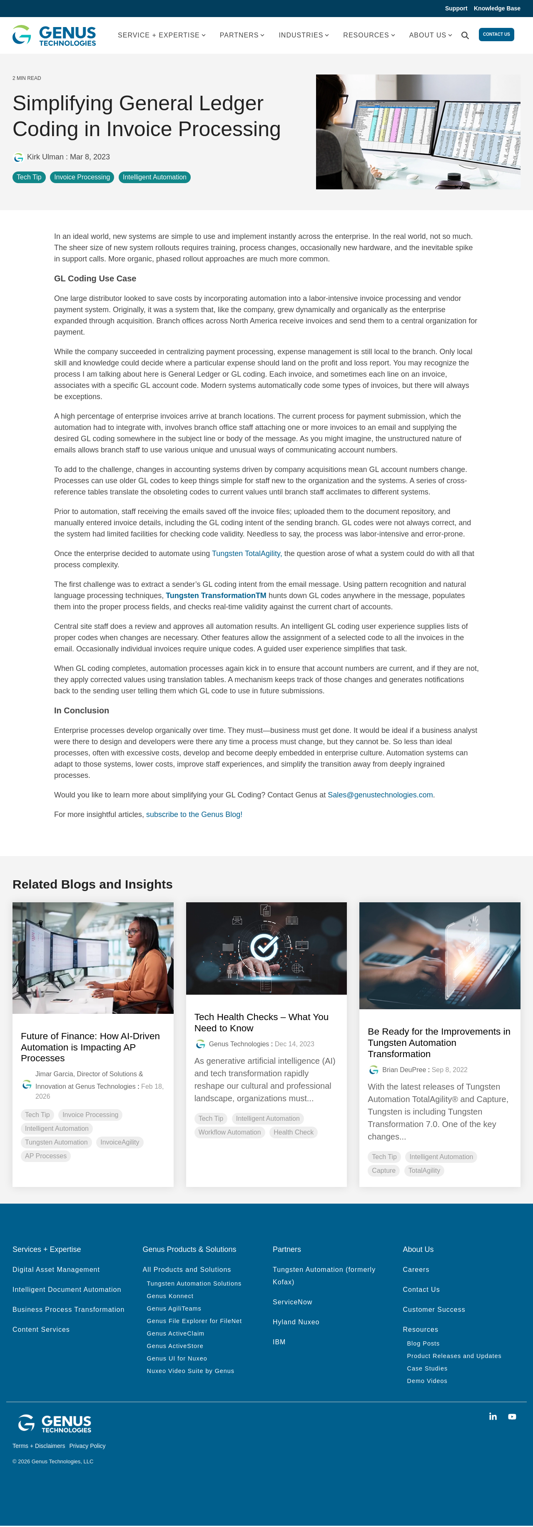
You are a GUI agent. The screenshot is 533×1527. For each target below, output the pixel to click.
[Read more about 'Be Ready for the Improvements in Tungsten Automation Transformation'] (440, 957)
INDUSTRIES (304, 36)
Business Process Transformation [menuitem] (68, 1309)
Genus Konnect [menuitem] (170, 1296)
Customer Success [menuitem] (434, 1309)
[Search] (465, 37)
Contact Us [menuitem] (421, 1290)
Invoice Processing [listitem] (90, 1115)
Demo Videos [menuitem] (427, 1381)
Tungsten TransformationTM (216, 597)
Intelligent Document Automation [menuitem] (66, 1290)
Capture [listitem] (384, 1171)
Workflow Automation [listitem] (230, 1133)
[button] (494, 1417)
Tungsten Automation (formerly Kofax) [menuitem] (325, 1276)
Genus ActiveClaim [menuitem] (176, 1334)
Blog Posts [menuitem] (423, 1344)
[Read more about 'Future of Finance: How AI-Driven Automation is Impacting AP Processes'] (93, 959)
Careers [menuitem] (416, 1270)
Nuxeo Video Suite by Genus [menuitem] (191, 1371)
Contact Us (496, 36)
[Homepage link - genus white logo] (54, 1431)
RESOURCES (369, 36)
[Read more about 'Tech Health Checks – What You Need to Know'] (266, 950)
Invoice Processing (82, 178)
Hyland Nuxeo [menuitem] (296, 1322)
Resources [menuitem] (420, 1329)
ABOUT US (431, 36)
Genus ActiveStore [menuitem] (175, 1346)
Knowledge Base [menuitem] (497, 9)
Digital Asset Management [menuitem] (56, 1270)
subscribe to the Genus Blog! (194, 816)
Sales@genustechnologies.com (380, 796)
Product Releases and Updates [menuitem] (454, 1356)
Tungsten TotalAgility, (248, 555)
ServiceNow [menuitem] (292, 1302)
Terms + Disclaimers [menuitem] (38, 1446)
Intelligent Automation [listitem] (57, 1128)
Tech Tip (29, 178)
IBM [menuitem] (279, 1342)
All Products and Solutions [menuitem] (187, 1270)
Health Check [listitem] (294, 1133)
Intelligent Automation (155, 178)
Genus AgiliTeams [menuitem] (174, 1309)
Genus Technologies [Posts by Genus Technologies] (239, 1044)
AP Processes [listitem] (46, 1156)
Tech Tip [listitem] (37, 1115)
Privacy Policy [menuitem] (87, 1446)
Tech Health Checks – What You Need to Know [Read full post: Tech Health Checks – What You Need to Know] (265, 1023)
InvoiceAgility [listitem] (119, 1142)
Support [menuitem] (454, 9)
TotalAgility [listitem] (424, 1171)
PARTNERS (242, 36)
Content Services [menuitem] (41, 1329)
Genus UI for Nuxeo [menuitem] (177, 1359)
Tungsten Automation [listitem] (56, 1142)
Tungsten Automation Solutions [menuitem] (194, 1284)
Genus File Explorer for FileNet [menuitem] (194, 1321)
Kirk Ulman (39, 158)
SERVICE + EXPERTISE (162, 36)
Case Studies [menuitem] (427, 1369)
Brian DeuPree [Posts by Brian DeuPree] (404, 1070)
